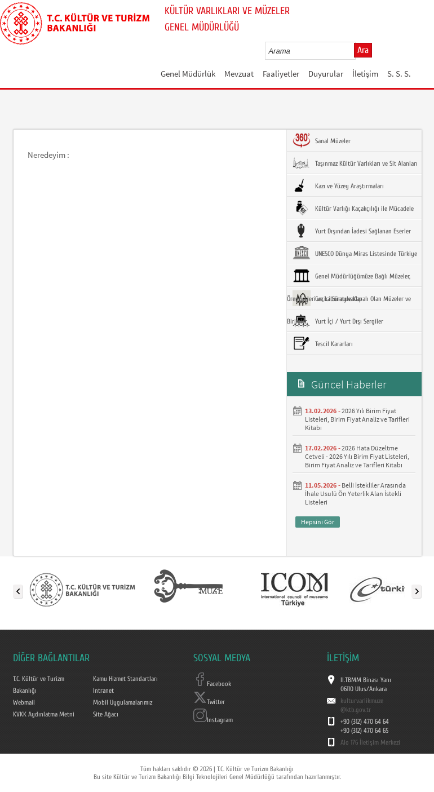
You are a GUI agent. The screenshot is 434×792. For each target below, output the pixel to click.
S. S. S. (399, 73)
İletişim (365, 73)
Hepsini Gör (317, 521)
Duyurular (325, 73)
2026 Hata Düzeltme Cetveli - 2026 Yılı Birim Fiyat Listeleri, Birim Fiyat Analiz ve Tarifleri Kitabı (357, 456)
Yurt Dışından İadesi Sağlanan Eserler (352, 230)
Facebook (212, 684)
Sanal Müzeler (322, 140)
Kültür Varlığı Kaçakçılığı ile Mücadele (353, 208)
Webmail (24, 702)
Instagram (213, 720)
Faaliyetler (281, 73)
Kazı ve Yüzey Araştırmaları (338, 185)
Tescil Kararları (323, 343)
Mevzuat (239, 73)
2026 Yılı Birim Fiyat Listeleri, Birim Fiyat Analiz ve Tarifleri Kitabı (357, 419)
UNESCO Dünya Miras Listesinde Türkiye (355, 253)
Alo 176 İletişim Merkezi (370, 742)
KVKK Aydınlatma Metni (43, 714)
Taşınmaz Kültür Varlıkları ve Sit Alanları (355, 163)
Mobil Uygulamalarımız (122, 702)
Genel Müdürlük (188, 73)
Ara (363, 50)
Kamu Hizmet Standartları (125, 679)
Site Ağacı (105, 714)
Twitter (209, 702)
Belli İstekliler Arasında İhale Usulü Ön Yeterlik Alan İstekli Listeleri (355, 493)
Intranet (103, 690)
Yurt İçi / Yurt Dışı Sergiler (338, 321)
